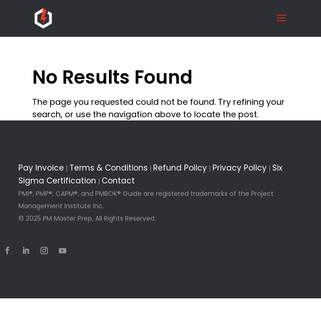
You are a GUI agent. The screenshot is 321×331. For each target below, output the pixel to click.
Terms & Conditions (108, 167)
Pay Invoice (41, 167)
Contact (118, 180)
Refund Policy (180, 167)
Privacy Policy (239, 167)
